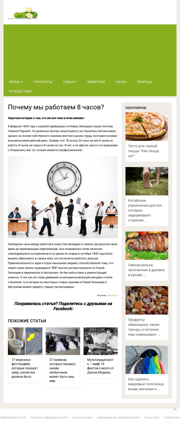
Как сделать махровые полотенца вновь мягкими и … (146, 384)
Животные (96, 82)
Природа (144, 82)
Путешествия (20, 91)
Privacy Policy (151, 417)
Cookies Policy (172, 417)
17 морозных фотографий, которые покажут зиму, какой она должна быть (25, 368)
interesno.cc (112, 295)
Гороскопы (43, 82)
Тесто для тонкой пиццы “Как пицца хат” (143, 151)
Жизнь (14, 82)
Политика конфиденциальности (49, 417)
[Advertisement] (90, 50)
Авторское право (82, 417)
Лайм (3, 417)
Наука (121, 82)
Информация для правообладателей (118, 417)
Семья (68, 82)
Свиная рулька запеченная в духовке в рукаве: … (146, 270)
